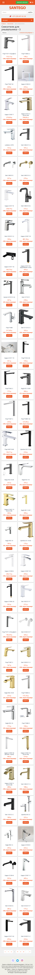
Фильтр (4, 32)
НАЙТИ (30, 12)
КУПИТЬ (9, 61)
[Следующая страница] (29, 951)
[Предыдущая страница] (5, 951)
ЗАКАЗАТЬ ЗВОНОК (22, 2)
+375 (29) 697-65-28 (19, 16)
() (31, 2)
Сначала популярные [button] (27, 32)
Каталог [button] (18, 20)
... (26, 951)
